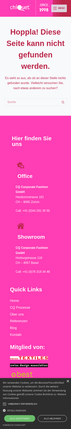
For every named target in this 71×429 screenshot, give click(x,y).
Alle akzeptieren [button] (20, 418)
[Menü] (59, 8)
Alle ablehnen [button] (52, 418)
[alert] (35, 403)
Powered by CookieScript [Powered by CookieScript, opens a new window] (14, 425)
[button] (4, 404)
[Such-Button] (63, 102)
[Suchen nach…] (31, 102)
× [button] (67, 381)
